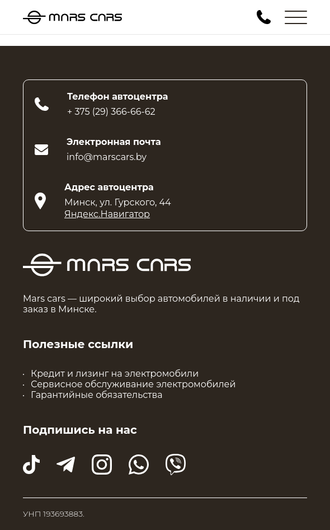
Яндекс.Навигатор (107, 214)
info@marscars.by (107, 157)
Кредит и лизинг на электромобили (115, 373)
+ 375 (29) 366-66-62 (111, 111)
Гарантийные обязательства (97, 395)
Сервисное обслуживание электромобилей (133, 384)
